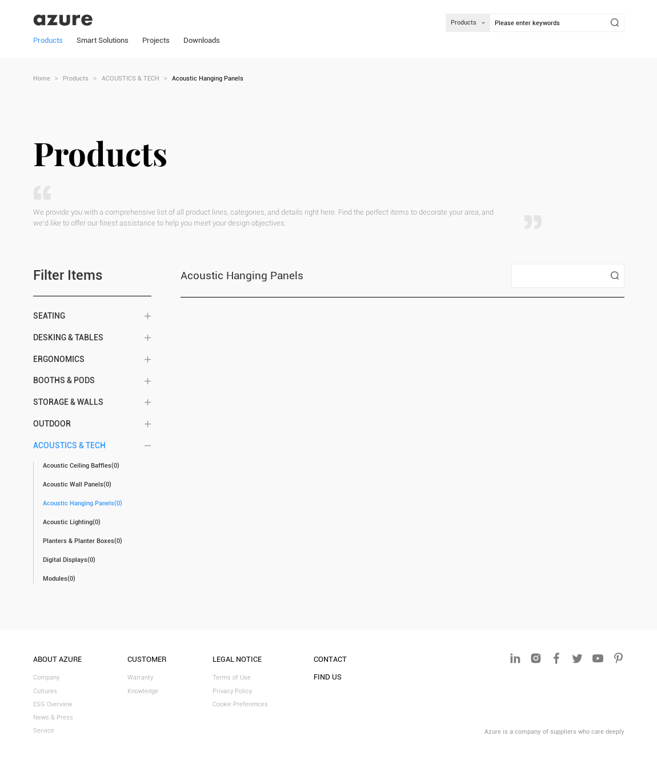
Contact (330, 659)
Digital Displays (69, 560)
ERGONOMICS (59, 359)
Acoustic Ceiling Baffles (81, 465)
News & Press (53, 717)
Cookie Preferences (240, 704)
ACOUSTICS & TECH (130, 78)
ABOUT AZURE (57, 659)
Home (41, 78)
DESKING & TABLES (68, 338)
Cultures (45, 691)
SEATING (49, 316)
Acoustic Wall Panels (77, 484)
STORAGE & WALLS (68, 402)
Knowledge (142, 691)
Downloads (201, 40)
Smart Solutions (103, 40)
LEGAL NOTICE (237, 659)
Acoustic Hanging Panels (82, 503)
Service (43, 730)
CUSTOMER (146, 659)
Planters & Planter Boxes (82, 541)
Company (46, 677)
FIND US (328, 677)
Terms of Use (232, 677)
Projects (156, 40)
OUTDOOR (52, 424)
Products (48, 40)
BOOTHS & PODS (64, 380)
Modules (59, 578)
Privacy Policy (232, 691)
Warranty (140, 677)
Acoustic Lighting (72, 522)
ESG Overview (52, 704)
